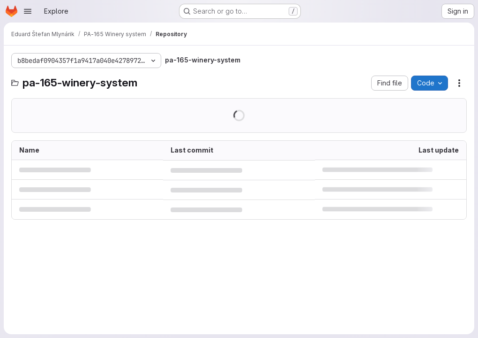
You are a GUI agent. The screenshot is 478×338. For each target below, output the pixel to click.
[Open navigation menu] (27, 11)
